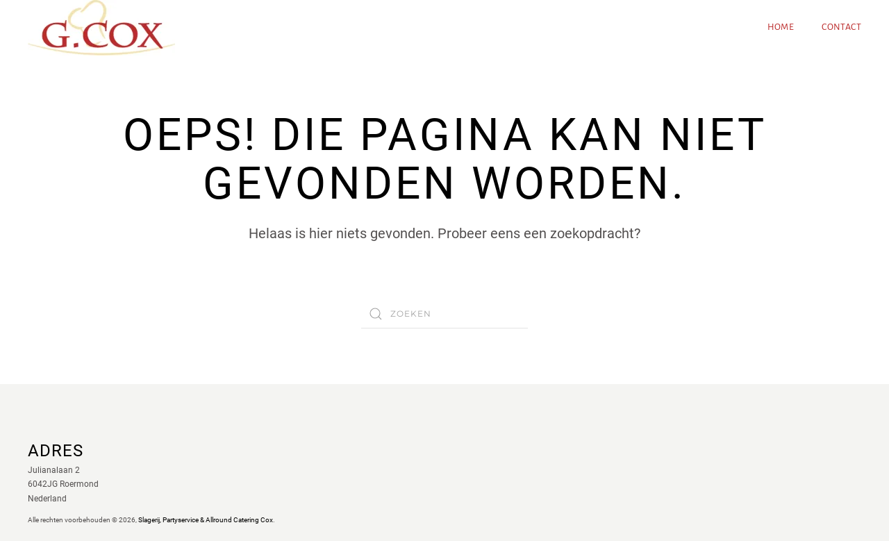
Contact (841, 27)
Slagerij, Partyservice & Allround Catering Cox (205, 520)
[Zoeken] (444, 313)
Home (781, 27)
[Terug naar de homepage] (101, 28)
